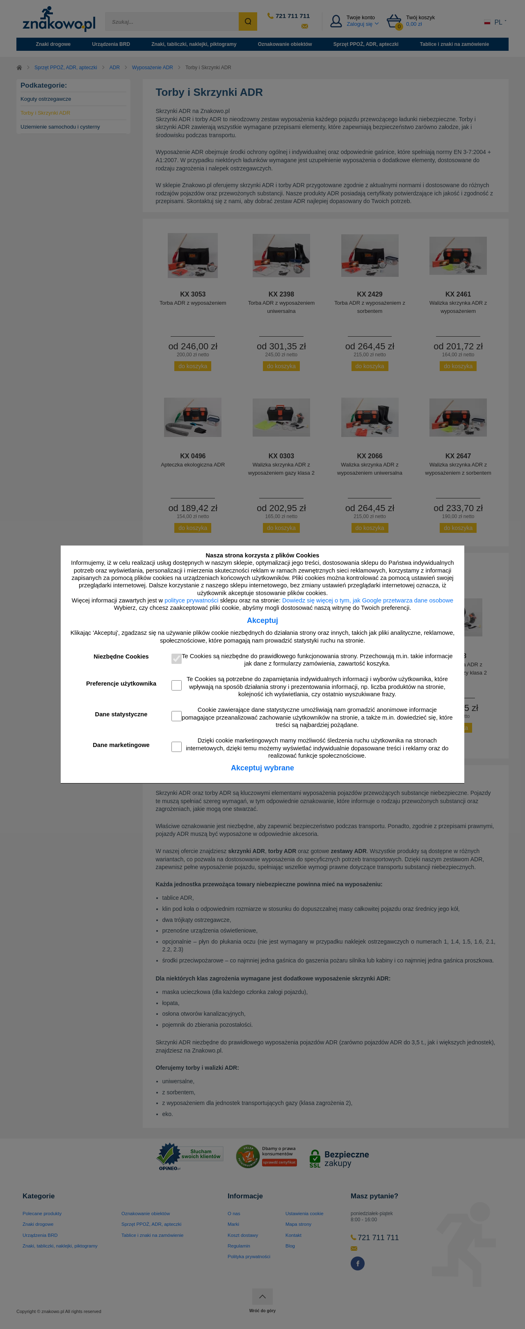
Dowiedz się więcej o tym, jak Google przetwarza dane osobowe (367, 600)
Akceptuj (262, 620)
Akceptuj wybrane (262, 768)
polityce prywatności (191, 600)
